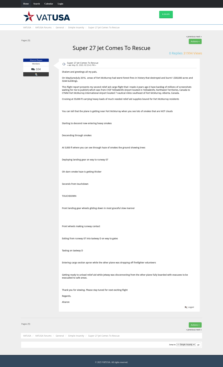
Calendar (48, 4)
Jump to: (172, 345)
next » (199, 36)
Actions (195, 41)
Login (60, 4)
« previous (191, 36)
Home (26, 4)
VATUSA (27, 27)
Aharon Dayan (36, 60)
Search (36, 4)
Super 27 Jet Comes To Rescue (82, 62)
